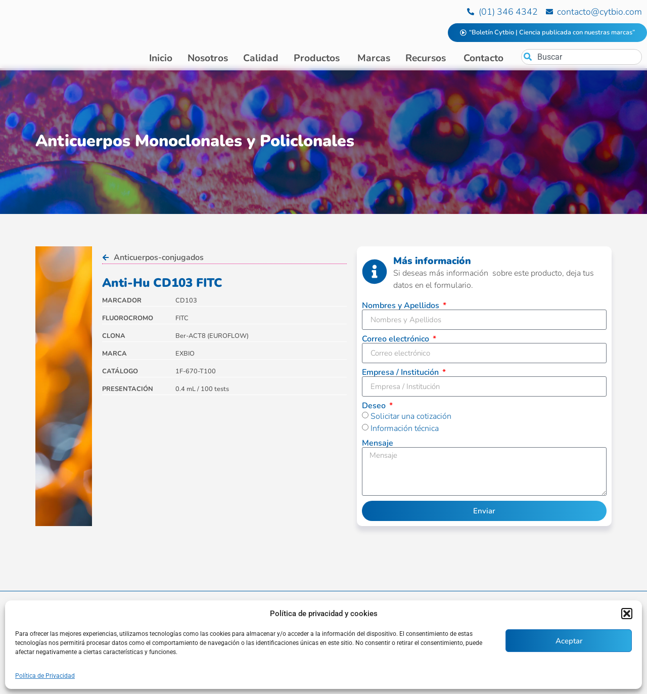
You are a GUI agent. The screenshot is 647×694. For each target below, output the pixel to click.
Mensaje (377, 445)
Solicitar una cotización (411, 418)
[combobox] (581, 57)
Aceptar (569, 641)
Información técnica (405, 430)
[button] (627, 614)
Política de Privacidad (45, 675)
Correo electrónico (396, 341)
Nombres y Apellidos (401, 307)
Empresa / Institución (401, 374)
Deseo (375, 408)
